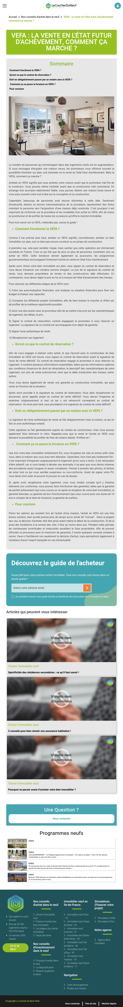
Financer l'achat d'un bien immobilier (45, 923)
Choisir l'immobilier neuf (44, 916)
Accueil (13, 17)
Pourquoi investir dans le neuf (45, 962)
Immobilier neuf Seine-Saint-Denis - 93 (77, 937)
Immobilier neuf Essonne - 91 (73, 930)
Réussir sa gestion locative (43, 972)
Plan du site (90, 1003)
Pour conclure (16, 89)
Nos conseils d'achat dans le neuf (40, 17)
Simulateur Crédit (105, 918)
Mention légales (109, 1003)
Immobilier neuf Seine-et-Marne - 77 (77, 965)
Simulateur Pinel (104, 921)
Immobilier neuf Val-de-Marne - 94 (75, 944)
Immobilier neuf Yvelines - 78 (73, 957)
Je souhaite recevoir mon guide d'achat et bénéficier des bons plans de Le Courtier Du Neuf (61, 596)
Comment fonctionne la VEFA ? (25, 70)
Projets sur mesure (75, 988)
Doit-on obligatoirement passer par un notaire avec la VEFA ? (40, 79)
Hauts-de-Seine (42, 935)
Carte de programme (76, 985)
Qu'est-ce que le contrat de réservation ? (30, 75)
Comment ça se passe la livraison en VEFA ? (32, 84)
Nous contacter (61, 819)
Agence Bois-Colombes (103, 941)
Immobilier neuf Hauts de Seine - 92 (77, 923)
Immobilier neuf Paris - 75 (76, 916)
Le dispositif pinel (43, 967)
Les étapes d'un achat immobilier (45, 930)
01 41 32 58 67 (14, 947)
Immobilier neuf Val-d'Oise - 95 (75, 951)
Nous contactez (72, 1003)
